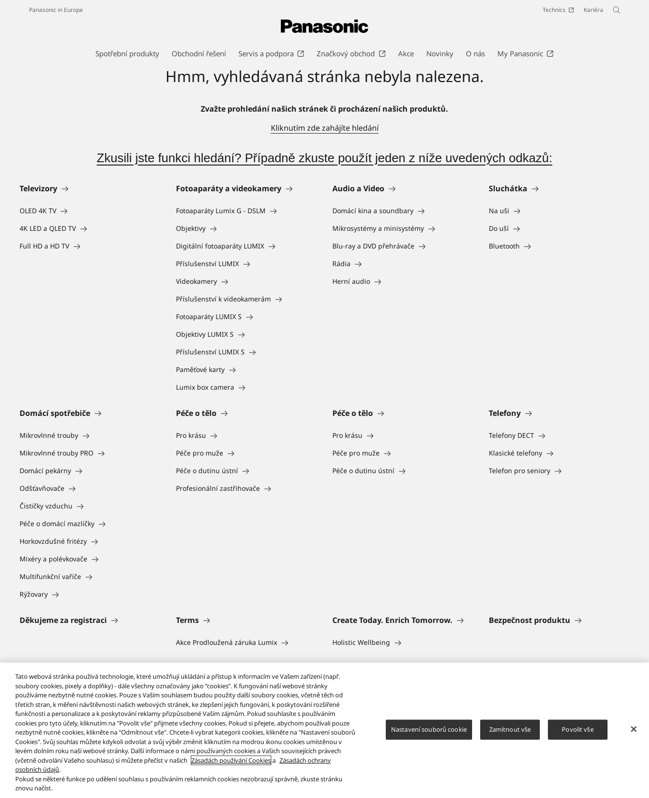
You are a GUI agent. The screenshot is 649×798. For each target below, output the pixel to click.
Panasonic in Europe (56, 10)
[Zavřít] (633, 729)
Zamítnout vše (510, 729)
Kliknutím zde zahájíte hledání (325, 128)
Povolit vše (577, 729)
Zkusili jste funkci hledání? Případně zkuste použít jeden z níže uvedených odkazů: (324, 158)
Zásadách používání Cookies (231, 760)
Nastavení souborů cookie (429, 729)
